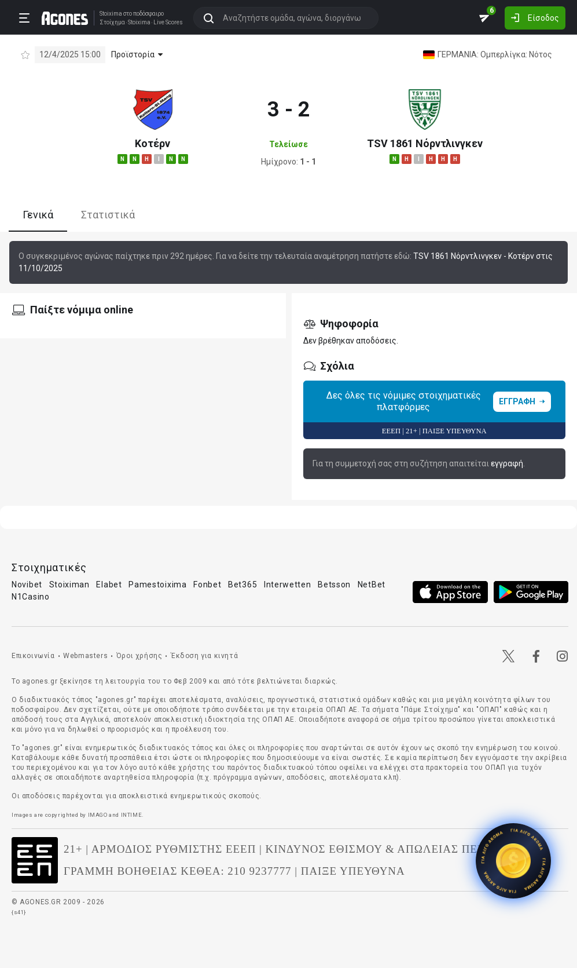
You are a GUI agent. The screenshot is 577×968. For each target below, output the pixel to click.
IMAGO (98, 815)
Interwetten (287, 584)
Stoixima (111, 13)
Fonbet (207, 584)
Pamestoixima (157, 584)
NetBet (371, 584)
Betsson (334, 584)
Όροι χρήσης (139, 656)
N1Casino (31, 596)
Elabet (109, 584)
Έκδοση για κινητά (204, 656)
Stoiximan (69, 584)
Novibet (27, 584)
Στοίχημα (112, 22)
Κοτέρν (152, 143)
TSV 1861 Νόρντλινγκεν (425, 143)
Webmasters (85, 656)
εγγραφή (507, 463)
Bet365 (242, 584)
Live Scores (168, 22)
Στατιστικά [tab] (108, 215)
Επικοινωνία (33, 656)
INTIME (131, 815)
